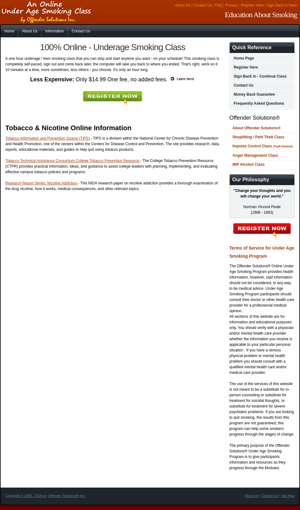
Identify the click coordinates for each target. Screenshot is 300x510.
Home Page (244, 58)
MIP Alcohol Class (248, 164)
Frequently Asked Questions (259, 103)
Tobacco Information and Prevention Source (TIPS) (48, 138)
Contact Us (202, 5)
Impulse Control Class (262, 146)
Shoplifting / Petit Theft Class (258, 137)
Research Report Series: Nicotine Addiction (41, 183)
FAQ (219, 5)
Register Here (252, 5)
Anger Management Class (255, 155)
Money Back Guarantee (254, 94)
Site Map (288, 496)
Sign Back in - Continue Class (260, 76)
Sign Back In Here (282, 5)
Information (54, 31)
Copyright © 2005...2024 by (26, 496)
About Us (182, 5)
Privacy (231, 5)
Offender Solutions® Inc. (66, 496)
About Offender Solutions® (256, 128)
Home (9, 31)
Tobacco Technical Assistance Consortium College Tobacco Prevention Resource (72, 161)
